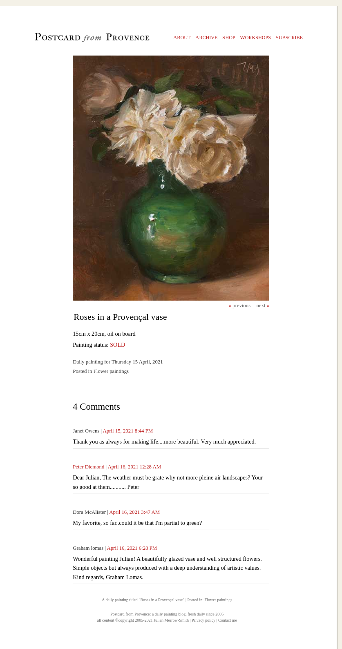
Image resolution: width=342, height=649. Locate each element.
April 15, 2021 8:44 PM (128, 431)
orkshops (255, 37)
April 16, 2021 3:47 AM (134, 512)
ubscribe (289, 37)
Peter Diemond (88, 467)
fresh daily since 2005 (206, 614)
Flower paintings (218, 600)
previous (242, 305)
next (262, 305)
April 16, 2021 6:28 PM (132, 548)
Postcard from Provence (130, 614)
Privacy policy (203, 620)
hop (228, 37)
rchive (206, 37)
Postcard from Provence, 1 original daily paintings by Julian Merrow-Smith (78, 39)
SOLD (117, 344)
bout (182, 37)
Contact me (227, 620)
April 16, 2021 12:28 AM (134, 467)
